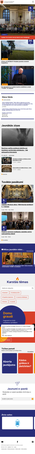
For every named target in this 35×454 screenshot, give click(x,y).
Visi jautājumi (30, 351)
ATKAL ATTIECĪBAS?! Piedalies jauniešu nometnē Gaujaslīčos (15, 62)
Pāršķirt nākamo (6, 339)
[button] (33, 2)
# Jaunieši (12, 301)
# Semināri (5, 292)
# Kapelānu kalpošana (7, 297)
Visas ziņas (5, 174)
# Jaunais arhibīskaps (21, 297)
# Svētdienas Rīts (15, 292)
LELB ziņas (5, 84)
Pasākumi (4, 34)
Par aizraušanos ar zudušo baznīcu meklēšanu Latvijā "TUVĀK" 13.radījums (16, 87)
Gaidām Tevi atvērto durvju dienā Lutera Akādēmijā (15, 37)
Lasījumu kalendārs (6, 99)
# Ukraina (4, 301)
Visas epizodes (29, 250)
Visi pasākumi (5, 240)
